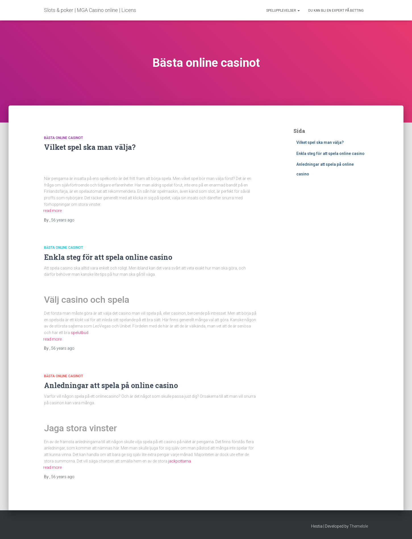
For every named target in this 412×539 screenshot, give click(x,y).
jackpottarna (179, 461)
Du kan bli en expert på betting (336, 11)
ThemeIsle (358, 526)
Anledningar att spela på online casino (112, 385)
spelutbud (79, 332)
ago (62, 220)
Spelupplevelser (283, 11)
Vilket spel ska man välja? (90, 147)
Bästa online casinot (63, 138)
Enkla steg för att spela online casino (109, 257)
